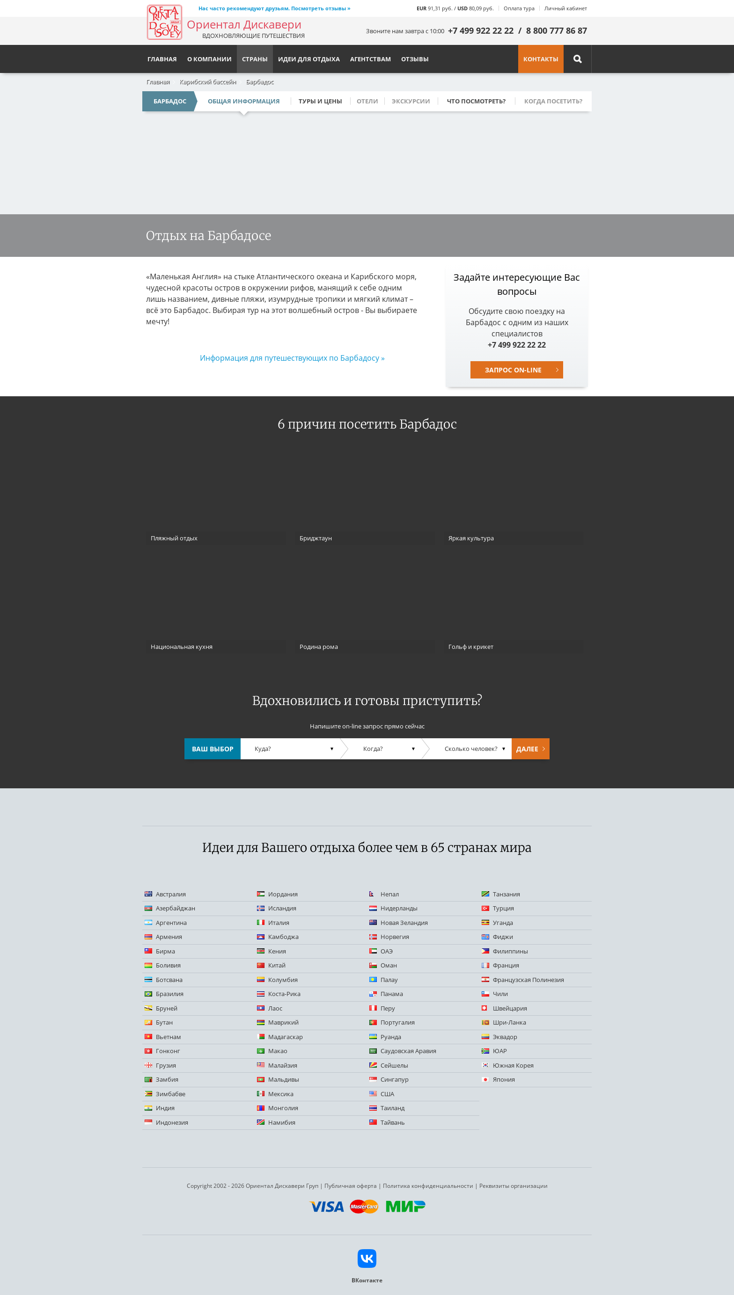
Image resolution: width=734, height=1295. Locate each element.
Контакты (540, 59)
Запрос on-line (513, 369)
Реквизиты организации (513, 1186)
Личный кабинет (565, 8)
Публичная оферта (350, 1186)
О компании (209, 59)
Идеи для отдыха (309, 59)
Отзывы (415, 59)
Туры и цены (320, 101)
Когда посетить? (553, 101)
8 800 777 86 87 (556, 30)
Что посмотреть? (476, 101)
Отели (367, 101)
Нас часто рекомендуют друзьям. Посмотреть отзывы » (274, 8)
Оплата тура (519, 8)
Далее (527, 748)
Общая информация (244, 101)
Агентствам (370, 59)
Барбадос (259, 81)
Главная (157, 81)
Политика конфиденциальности (428, 1186)
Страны (255, 59)
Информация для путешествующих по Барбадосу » (292, 358)
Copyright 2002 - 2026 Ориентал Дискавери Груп (252, 1186)
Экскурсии (411, 101)
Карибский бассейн (207, 81)
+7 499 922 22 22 (481, 30)
